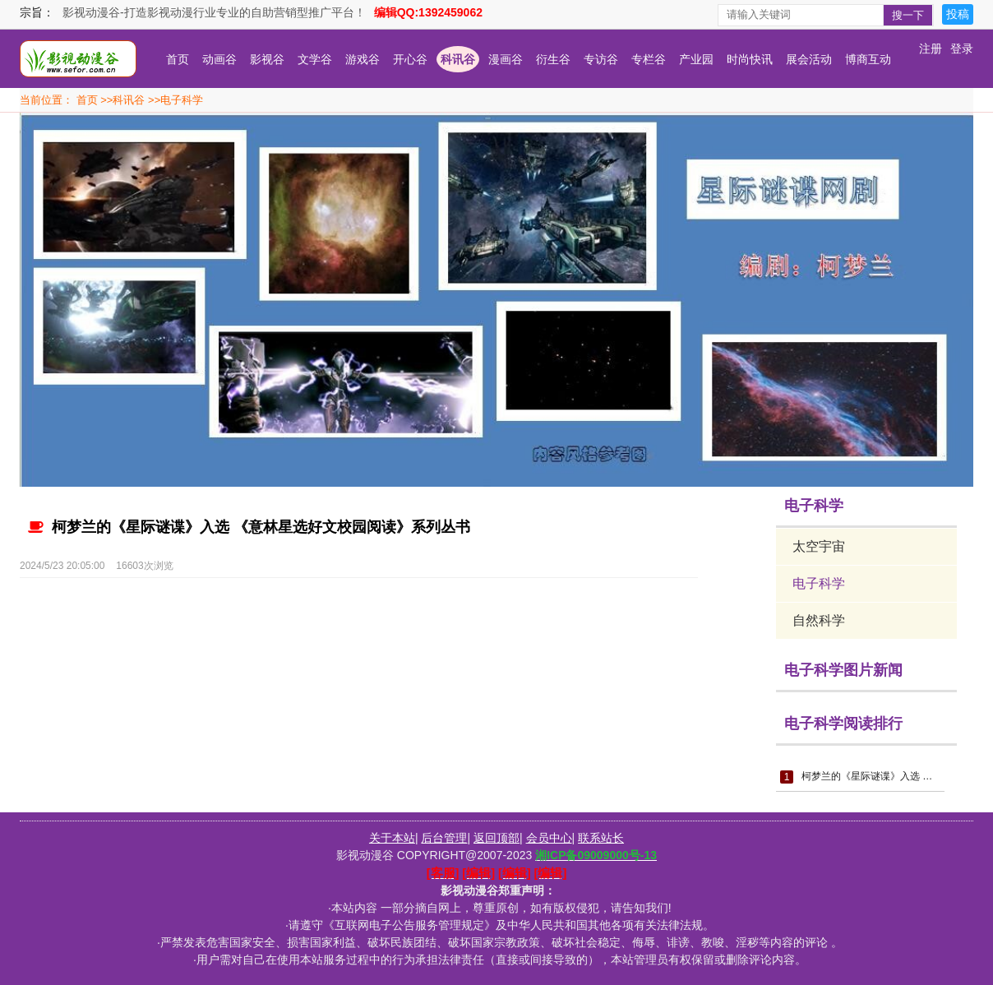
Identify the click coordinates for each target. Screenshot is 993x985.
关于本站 (392, 837)
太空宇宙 (818, 546)
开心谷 (410, 59)
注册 (930, 48)
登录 (961, 48)
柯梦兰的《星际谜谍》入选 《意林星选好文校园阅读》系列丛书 (249, 527)
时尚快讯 (750, 59)
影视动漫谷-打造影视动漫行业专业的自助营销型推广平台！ (214, 12)
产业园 (696, 59)
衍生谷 (553, 59)
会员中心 (549, 837)
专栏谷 (648, 59)
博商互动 (868, 59)
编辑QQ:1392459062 (428, 12)
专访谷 (601, 59)
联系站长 (601, 837)
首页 (177, 59)
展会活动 (809, 59)
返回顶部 (496, 837)
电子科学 (181, 100)
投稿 (957, 14)
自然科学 (818, 620)
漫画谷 (505, 59)
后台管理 (444, 837)
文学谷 (315, 59)
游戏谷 (362, 59)
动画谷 (219, 59)
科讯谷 (458, 59)
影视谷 (267, 59)
